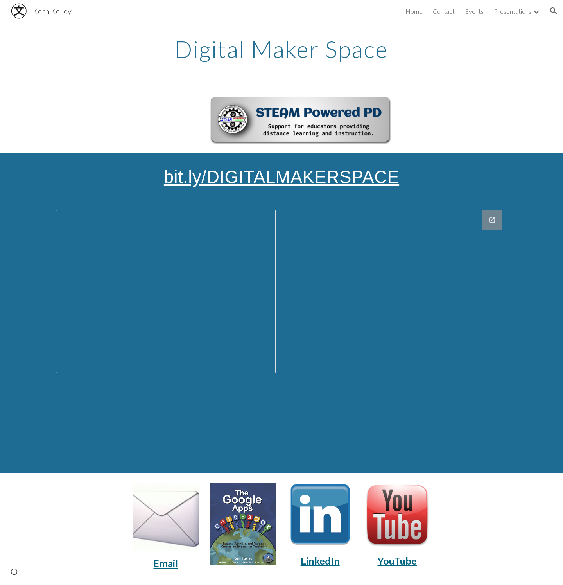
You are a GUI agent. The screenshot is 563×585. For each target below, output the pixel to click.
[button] (553, 11)
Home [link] (414, 11)
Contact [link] (444, 11)
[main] (281, 49)
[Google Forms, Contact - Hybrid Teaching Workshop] (397, 337)
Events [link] (474, 11)
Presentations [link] (512, 11)
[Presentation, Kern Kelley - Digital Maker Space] (166, 291)
